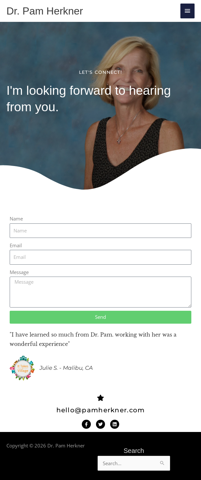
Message (19, 272)
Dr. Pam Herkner (44, 11)
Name (16, 218)
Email (16, 245)
